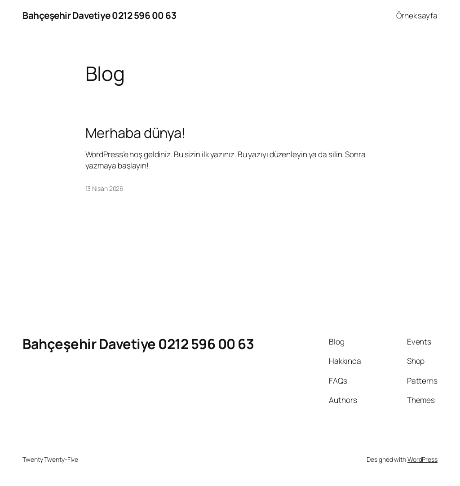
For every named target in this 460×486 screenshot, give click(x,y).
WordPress (422, 459)
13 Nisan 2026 (104, 188)
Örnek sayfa (417, 15)
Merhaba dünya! (135, 133)
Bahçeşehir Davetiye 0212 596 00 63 (99, 15)
